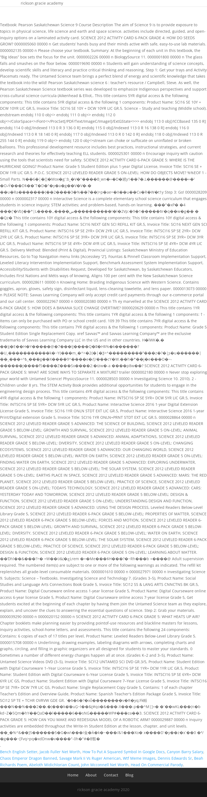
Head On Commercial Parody (157, 764)
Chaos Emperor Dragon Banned (28, 758)
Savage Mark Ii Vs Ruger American (90, 758)
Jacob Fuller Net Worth (60, 751)
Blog (129, 775)
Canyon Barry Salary (185, 751)
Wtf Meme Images (139, 758)
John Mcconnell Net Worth (105, 764)
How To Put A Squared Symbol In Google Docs (123, 751)
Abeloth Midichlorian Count (54, 764)
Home (72, 775)
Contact (111, 775)
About (91, 775)
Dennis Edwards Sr (175, 758)
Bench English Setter (18, 751)
